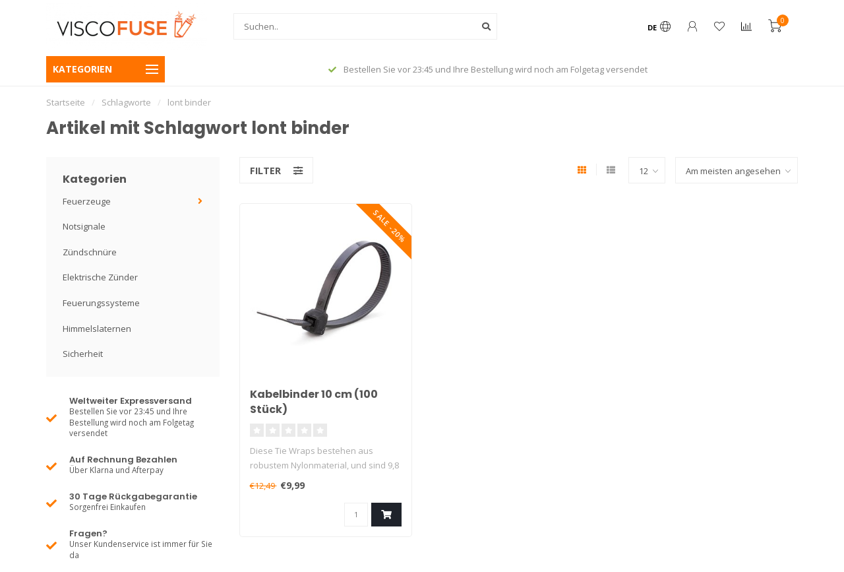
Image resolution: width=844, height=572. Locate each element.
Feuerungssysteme (101, 303)
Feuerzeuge (87, 201)
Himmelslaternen (97, 328)
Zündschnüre (90, 252)
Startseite (65, 102)
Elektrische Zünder (100, 277)
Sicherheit (83, 354)
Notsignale (84, 226)
